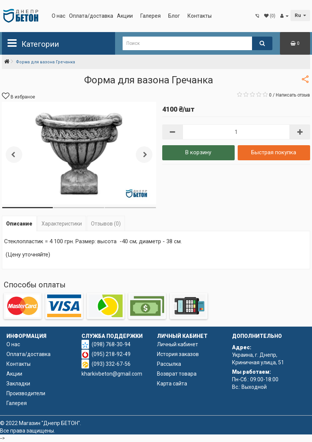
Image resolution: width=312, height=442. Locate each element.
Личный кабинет (177, 344)
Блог (174, 16)
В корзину (198, 152)
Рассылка (169, 364)
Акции (125, 16)
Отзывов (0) (106, 224)
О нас (58, 16)
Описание (19, 224)
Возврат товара (177, 374)
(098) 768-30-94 (111, 344)
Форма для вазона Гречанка (45, 62)
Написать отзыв (293, 95)
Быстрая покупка (273, 152)
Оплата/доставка (91, 16)
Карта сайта (172, 384)
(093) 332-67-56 (111, 364)
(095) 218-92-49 (111, 354)
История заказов (178, 354)
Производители (25, 393)
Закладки (18, 384)
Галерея (150, 16)
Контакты (200, 16)
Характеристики (61, 224)
